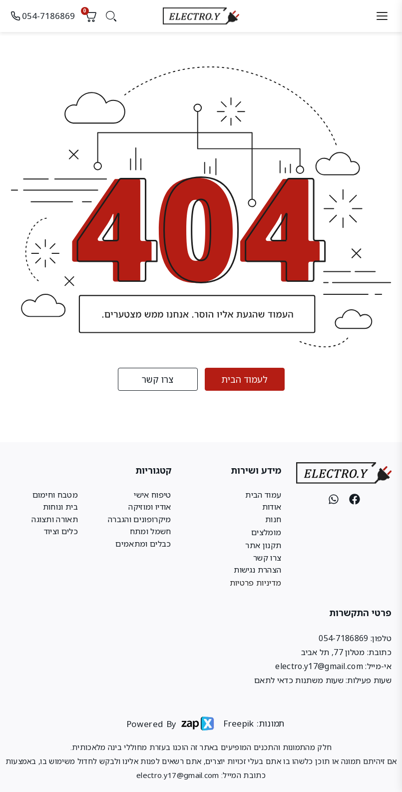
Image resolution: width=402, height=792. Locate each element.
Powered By (147, 724)
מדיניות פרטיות (255, 583)
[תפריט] (382, 16)
